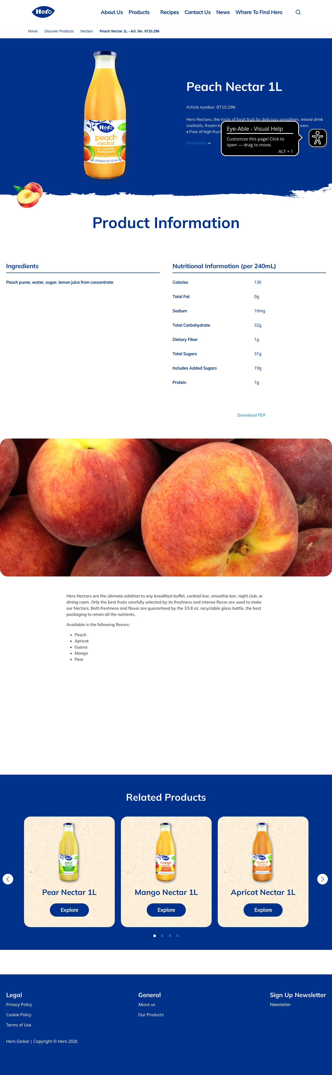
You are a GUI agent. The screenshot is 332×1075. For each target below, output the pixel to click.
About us (146, 1004)
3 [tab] (170, 936)
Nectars (87, 31)
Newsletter (280, 1004)
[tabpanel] (69, 872)
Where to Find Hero (258, 12)
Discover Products (59, 31)
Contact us (198, 12)
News (223, 12)
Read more (198, 142)
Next (322, 879)
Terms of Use (18, 1025)
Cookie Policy (18, 1015)
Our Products (151, 1015)
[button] (299, 12)
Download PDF (251, 415)
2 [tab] (162, 936)
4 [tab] (177, 936)
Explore (69, 910)
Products (139, 12)
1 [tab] (154, 936)
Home (33, 31)
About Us (112, 12)
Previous (8, 879)
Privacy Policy (19, 1004)
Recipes (169, 12)
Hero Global (17, 1041)
